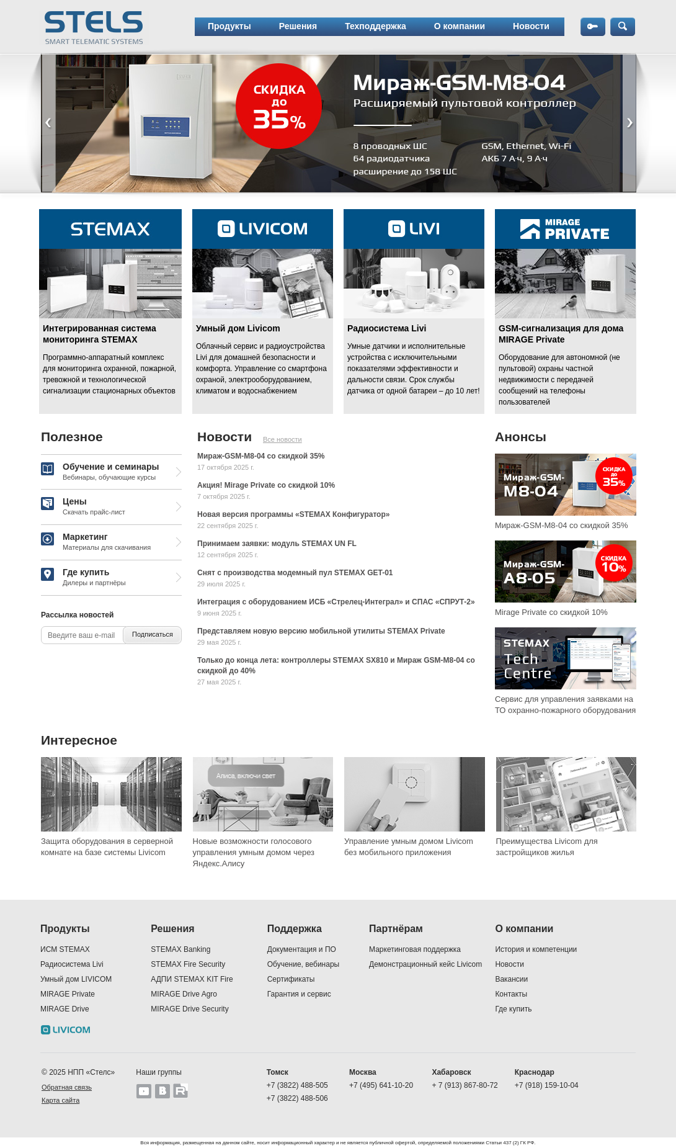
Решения (298, 26)
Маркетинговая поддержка (415, 949)
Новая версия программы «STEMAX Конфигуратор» (293, 514)
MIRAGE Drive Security (189, 1009)
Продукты (229, 26)
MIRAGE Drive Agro (184, 994)
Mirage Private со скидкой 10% (551, 612)
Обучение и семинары (100, 472)
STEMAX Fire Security (188, 964)
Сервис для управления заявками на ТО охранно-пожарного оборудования (565, 704)
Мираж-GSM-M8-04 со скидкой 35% (260, 456)
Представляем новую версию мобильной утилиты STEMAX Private (321, 631)
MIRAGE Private (67, 994)
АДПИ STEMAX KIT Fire (192, 979)
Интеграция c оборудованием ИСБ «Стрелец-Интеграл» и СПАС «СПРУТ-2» (336, 602)
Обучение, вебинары (303, 964)
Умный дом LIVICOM (76, 979)
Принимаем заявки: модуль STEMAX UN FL (277, 543)
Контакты (511, 994)
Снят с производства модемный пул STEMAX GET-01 (295, 572)
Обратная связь (67, 1087)
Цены (83, 507)
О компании (459, 26)
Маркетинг (96, 542)
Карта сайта (60, 1100)
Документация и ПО (301, 949)
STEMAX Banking (180, 949)
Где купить (83, 577)
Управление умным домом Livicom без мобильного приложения (408, 846)
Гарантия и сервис (299, 994)
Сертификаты (291, 979)
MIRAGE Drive (64, 1009)
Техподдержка (375, 26)
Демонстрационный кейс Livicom (425, 964)
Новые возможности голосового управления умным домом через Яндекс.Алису (254, 852)
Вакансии (511, 979)
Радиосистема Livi (72, 964)
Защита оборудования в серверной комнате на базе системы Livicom (107, 846)
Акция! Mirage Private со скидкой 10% (266, 485)
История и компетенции (536, 949)
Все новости (282, 439)
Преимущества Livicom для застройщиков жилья (547, 846)
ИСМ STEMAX (65, 949)
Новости (531, 26)
